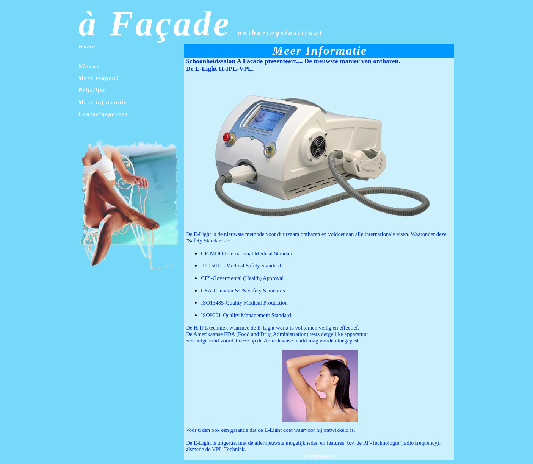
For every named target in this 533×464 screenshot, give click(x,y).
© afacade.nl (320, 456)
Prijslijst (91, 90)
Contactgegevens (103, 114)
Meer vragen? (98, 78)
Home (87, 47)
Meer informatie (102, 102)
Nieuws (89, 66)
